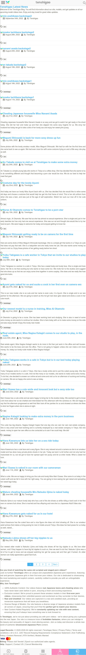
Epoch (28, 642)
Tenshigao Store (50, 630)
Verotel (20, 642)
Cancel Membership (33, 644)
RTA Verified (28, 636)
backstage (7, 91)
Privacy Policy (65, 630)
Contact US (19, 644)
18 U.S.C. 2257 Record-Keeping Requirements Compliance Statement (40, 633)
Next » (55, 564)
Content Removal (14, 636)
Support (8, 644)
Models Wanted (42, 636)
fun (5, 26)
